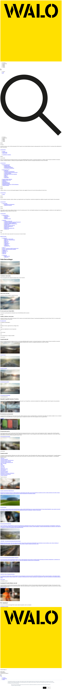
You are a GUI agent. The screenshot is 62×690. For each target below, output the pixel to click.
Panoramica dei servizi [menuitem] (5, 169)
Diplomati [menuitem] (5, 217)
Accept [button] (44, 687)
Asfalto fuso (2, 458)
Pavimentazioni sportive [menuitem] (6, 183)
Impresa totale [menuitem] (6, 177)
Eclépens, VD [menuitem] (6, 241)
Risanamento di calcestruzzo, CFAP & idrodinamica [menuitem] (10, 184)
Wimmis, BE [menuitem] (4, 252)
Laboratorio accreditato (4, 468)
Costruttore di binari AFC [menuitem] (8, 221)
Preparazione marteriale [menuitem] (6, 182)
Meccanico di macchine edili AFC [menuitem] (9, 225)
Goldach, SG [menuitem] (6, 244)
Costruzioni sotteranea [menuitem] (7, 173)
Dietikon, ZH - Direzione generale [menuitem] (9, 239)
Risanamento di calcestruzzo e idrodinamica (7, 473)
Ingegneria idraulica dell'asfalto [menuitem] (7, 179)
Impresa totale (3, 467)
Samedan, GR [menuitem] (4, 250)
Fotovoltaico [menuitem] (6, 176)
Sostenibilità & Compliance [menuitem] (6, 154)
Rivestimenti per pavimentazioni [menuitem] (9, 171)
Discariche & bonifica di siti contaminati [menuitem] (10, 174)
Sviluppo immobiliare (4, 475)
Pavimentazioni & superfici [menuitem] (8, 167)
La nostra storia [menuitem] (4, 152)
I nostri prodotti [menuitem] (4, 203)
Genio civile (2, 466)
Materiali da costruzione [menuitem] (8, 205)
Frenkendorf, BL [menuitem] (6, 243)
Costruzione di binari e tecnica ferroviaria (7, 460)
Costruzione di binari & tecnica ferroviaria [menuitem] (10, 172)
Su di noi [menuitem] (3, 151)
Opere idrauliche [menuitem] (5, 181)
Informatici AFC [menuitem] (6, 224)
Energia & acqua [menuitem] (6, 165)
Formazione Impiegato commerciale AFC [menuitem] (10, 223)
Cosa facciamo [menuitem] (4, 678)
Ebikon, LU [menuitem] (6, 240)
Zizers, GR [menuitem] (4, 253)
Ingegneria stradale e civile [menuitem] (6, 180)
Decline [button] (49, 687)
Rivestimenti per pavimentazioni (6, 474)
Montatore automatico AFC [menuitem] (8, 226)
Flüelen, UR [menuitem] (6, 242)
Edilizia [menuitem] (5, 175)
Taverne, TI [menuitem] (4, 251)
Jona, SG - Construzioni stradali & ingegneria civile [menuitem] (10, 248)
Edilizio (2, 464)
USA (3, 72)
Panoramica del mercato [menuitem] (6, 164)
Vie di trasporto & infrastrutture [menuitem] (9, 168)
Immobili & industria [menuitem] (7, 166)
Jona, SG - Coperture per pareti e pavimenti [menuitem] (9, 249)
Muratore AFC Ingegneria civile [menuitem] (9, 228)
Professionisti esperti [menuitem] (7, 218)
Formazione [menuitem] (4, 220)
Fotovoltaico (2, 465)
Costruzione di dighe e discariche (6, 461)
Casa (1, 676)
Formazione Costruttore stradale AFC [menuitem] (10, 222)
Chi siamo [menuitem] (3, 677)
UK (2, 73)
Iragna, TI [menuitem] (3, 247)
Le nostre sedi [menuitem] (4, 255)
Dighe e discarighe (3, 463)
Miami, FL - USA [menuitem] (7, 256)
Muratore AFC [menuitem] (6, 227)
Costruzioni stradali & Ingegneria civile (7, 462)
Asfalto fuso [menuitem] (6, 170)
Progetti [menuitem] (3, 194)
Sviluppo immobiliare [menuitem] (5, 185)
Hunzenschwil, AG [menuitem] (7, 245)
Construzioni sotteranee (4, 459)
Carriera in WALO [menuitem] (5, 215)
